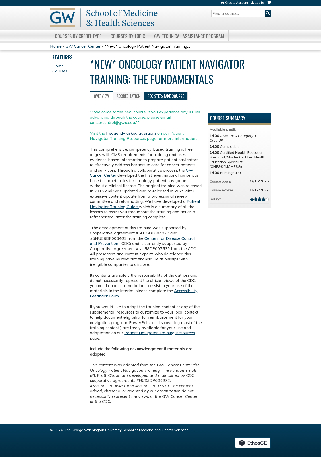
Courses (59, 71)
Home (56, 46)
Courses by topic (128, 35)
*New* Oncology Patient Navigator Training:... (147, 46)
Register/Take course (166, 96)
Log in (259, 2)
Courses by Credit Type (78, 35)
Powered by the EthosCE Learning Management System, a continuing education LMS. (253, 442)
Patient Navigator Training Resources (159, 332)
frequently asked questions (131, 133)
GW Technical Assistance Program (189, 35)
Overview (101, 96)
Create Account (236, 2)
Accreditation (128, 96)
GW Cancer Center (83, 46)
